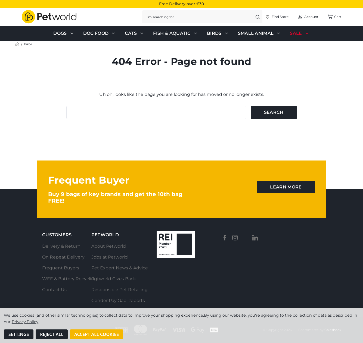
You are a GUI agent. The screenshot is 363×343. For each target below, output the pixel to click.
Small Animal (259, 33)
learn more (286, 187)
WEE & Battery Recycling (69, 278)
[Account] (276, 17)
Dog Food (99, 33)
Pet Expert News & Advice (119, 267)
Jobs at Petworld (109, 257)
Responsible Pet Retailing (119, 289)
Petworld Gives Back (113, 278)
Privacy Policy (25, 321)
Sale (299, 33)
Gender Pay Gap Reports (118, 300)
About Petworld (108, 246)
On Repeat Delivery (63, 257)
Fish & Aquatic (175, 33)
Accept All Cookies (96, 334)
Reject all (51, 334)
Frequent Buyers (60, 267)
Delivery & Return (61, 246)
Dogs (63, 33)
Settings (18, 334)
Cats (134, 33)
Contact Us (54, 289)
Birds (218, 33)
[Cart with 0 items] (334, 17)
